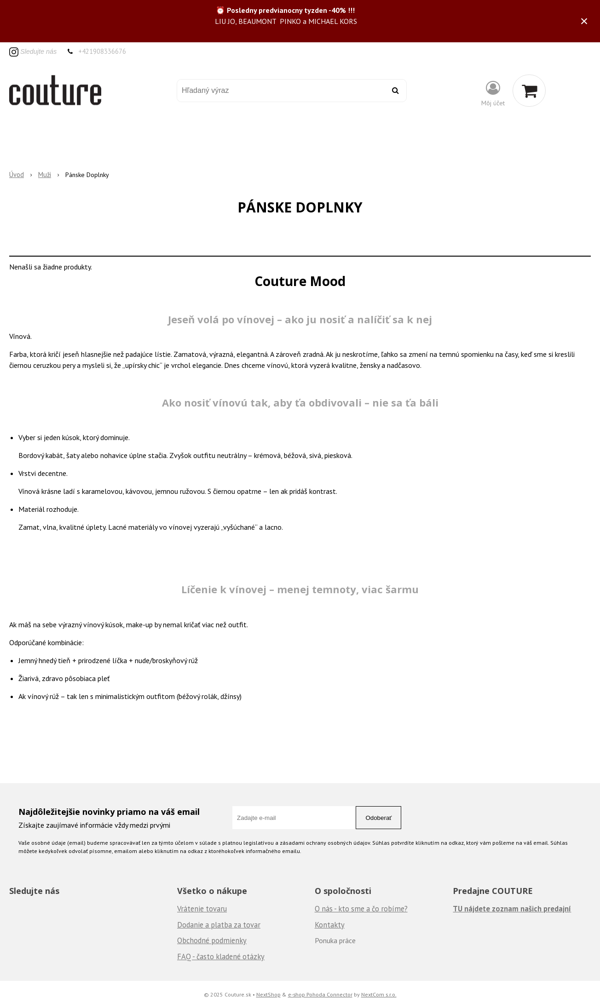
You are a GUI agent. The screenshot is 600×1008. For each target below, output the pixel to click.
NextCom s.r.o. (379, 994)
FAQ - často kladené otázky (221, 956)
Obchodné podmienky (212, 940)
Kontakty (330, 925)
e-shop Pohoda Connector (320, 994)
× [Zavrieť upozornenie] (584, 21)
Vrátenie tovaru (202, 909)
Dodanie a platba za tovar (218, 925)
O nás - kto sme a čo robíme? (361, 909)
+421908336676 (102, 51)
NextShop (268, 994)
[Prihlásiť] (493, 92)
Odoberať (378, 817)
